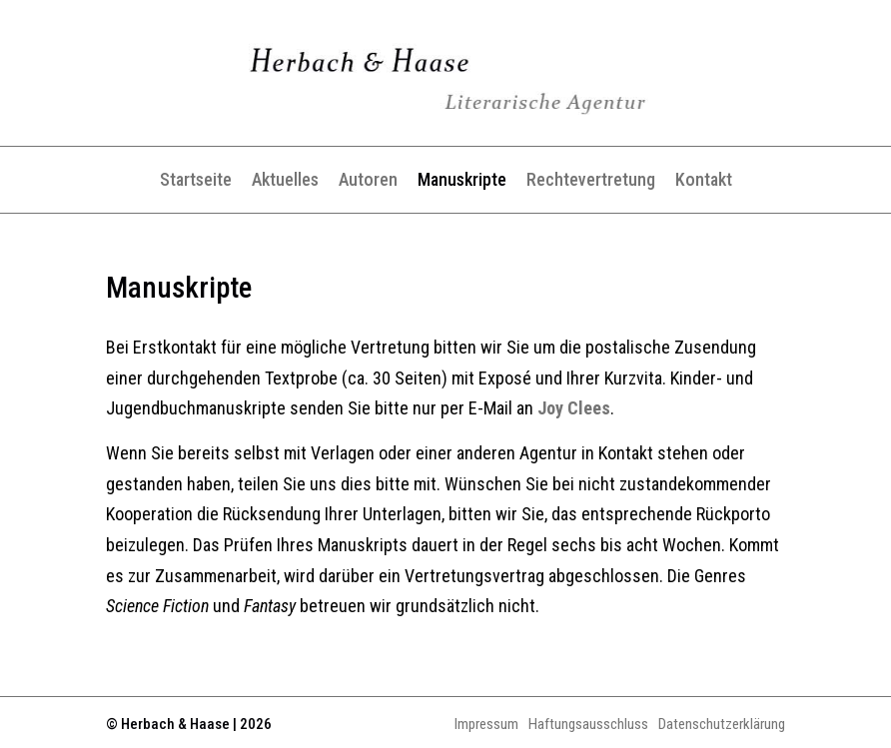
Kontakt (703, 179)
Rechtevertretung (590, 179)
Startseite (196, 179)
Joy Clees (573, 407)
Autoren (368, 179)
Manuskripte (462, 179)
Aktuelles (285, 179)
